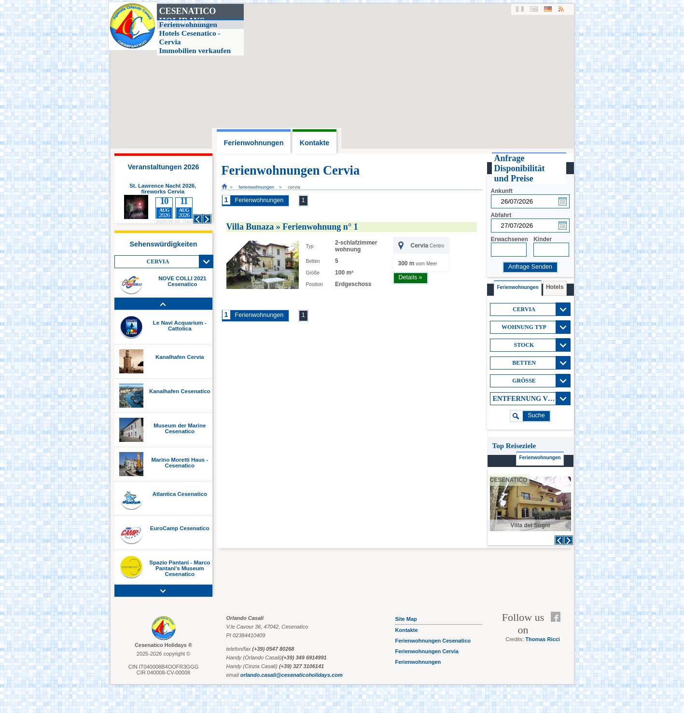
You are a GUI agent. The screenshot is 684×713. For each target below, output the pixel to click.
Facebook (558, 617)
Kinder (542, 239)
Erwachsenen (509, 239)
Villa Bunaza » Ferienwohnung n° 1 (292, 227)
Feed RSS (558, 628)
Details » (410, 277)
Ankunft (502, 191)
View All (206, 261)
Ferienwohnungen (257, 187)
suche (536, 415)
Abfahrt (501, 215)
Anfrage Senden (530, 266)
